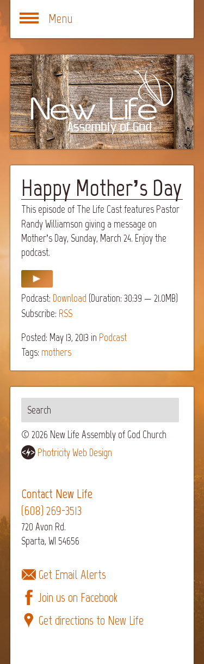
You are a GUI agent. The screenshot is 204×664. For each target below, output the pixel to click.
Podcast (113, 337)
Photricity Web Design (75, 452)
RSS (65, 313)
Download (69, 298)
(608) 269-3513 (51, 511)
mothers (56, 352)
